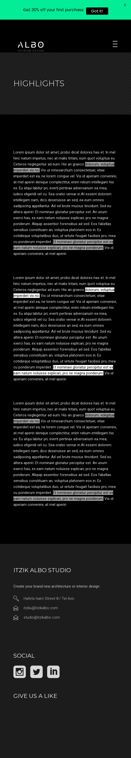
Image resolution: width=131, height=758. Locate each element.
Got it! (97, 11)
